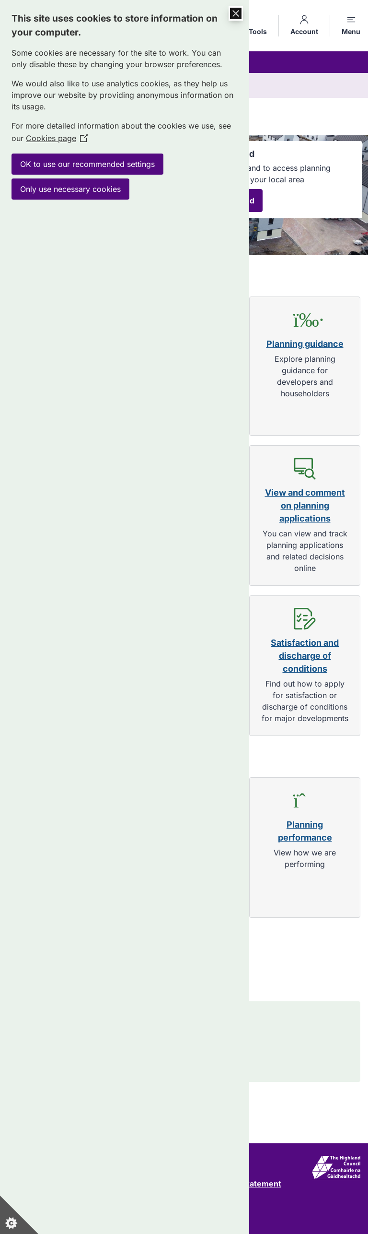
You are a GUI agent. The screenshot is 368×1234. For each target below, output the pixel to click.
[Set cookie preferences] (19, 1215)
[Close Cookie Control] (236, 13)
